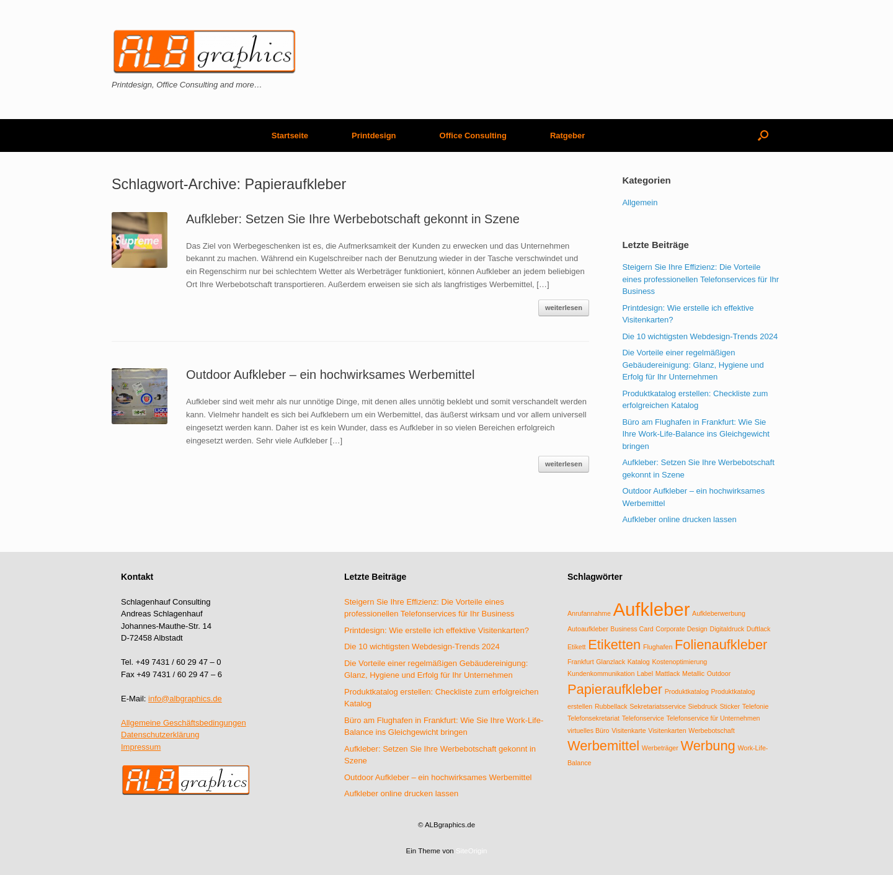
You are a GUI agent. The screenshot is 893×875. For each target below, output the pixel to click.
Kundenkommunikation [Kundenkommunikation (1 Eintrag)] (600, 673)
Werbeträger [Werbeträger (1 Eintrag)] (660, 748)
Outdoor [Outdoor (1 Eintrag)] (719, 673)
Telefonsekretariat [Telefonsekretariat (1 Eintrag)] (593, 718)
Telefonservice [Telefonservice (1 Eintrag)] (643, 718)
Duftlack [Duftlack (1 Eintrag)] (759, 629)
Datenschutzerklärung (160, 734)
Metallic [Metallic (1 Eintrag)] (693, 673)
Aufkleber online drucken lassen (679, 519)
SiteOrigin (471, 851)
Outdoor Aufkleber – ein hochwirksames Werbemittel (330, 374)
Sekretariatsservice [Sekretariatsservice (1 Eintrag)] (657, 706)
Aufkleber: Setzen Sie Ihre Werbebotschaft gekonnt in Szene (353, 219)
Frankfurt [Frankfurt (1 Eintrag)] (580, 661)
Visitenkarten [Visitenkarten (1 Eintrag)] (667, 730)
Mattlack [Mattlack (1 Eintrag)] (667, 673)
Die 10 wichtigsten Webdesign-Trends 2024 (700, 336)
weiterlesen (563, 307)
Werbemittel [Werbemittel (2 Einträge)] (603, 745)
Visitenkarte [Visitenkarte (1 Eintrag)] (628, 730)
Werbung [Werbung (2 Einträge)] (707, 745)
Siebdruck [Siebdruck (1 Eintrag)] (702, 706)
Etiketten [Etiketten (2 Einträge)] (614, 644)
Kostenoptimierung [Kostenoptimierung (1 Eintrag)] (679, 661)
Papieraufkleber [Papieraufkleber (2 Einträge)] (614, 689)
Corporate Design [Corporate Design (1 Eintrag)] (681, 629)
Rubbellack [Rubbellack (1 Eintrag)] (611, 706)
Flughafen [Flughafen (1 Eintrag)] (657, 647)
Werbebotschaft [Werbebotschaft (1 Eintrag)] (711, 730)
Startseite (290, 135)
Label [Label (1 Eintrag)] (645, 673)
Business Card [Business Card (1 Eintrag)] (631, 629)
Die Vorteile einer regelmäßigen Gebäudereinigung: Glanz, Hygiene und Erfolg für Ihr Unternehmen (692, 364)
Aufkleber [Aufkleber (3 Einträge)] (651, 609)
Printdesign (374, 135)
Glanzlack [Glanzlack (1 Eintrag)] (610, 661)
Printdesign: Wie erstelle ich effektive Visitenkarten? (436, 630)
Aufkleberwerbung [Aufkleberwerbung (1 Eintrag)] (718, 613)
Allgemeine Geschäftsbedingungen (183, 722)
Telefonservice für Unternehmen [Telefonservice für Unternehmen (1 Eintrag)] (713, 718)
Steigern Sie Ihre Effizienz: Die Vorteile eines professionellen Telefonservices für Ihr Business (700, 279)
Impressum (141, 747)
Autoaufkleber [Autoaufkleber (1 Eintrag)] (587, 629)
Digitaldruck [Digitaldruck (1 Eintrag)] (726, 629)
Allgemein (639, 202)
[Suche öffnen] (763, 135)
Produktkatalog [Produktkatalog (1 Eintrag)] (687, 691)
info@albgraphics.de (185, 698)
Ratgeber (567, 135)
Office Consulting (473, 135)
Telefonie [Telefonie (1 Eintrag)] (755, 706)
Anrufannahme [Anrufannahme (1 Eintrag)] (589, 613)
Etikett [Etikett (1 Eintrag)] (576, 647)
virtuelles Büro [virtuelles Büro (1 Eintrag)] (588, 730)
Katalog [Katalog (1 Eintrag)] (639, 661)
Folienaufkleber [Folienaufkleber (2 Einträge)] (721, 644)
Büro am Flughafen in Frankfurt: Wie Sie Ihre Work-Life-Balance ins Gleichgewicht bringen (695, 434)
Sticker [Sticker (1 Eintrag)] (729, 706)
